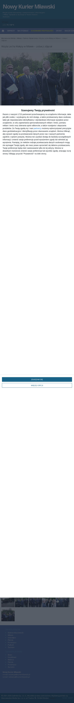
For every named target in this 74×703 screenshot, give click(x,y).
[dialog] (37, 351)
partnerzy (37, 128)
